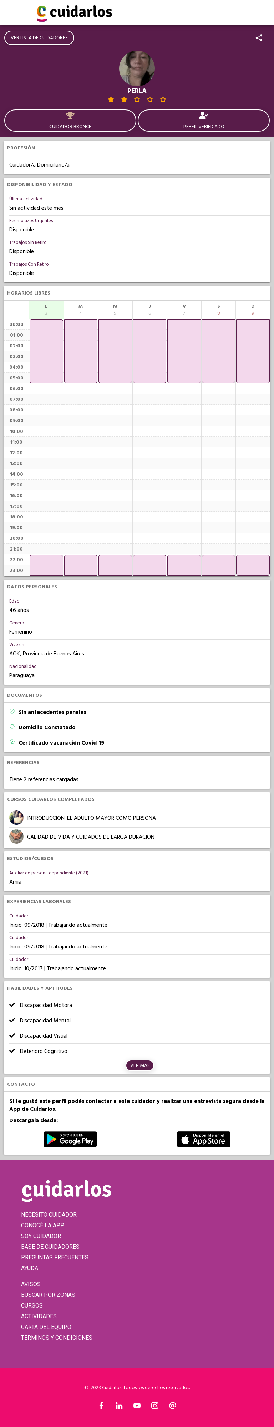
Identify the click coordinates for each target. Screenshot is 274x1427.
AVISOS (31, 1284)
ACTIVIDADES (39, 1316)
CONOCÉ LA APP (42, 1225)
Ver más (140, 1065)
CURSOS (32, 1305)
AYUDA (29, 1268)
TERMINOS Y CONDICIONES (56, 1337)
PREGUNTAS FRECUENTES (54, 1257)
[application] (46, 351)
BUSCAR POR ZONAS (48, 1295)
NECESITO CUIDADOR (49, 1214)
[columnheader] (46, 310)
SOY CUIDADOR (41, 1236)
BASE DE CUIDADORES (50, 1246)
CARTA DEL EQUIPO (46, 1327)
